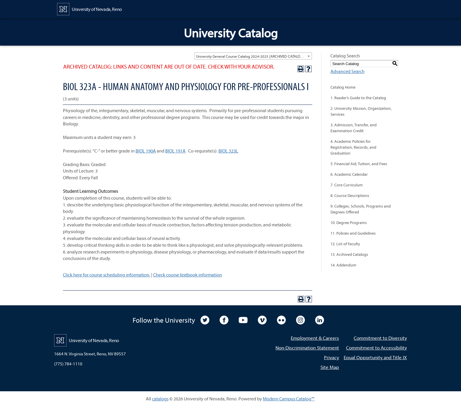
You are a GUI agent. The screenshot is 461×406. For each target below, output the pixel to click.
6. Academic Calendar (349, 174)
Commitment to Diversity (380, 338)
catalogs (160, 399)
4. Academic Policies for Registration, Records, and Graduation (353, 147)
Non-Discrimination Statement (307, 347)
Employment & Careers (315, 338)
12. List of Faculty (345, 243)
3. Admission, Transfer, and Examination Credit (353, 127)
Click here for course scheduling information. (106, 275)
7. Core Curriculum (346, 185)
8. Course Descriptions (349, 195)
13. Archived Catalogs (349, 254)
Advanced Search (347, 71)
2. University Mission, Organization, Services (361, 111)
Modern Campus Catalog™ (288, 399)
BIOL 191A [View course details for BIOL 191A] (175, 151)
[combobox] (253, 55)
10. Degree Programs (348, 222)
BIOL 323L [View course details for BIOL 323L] (228, 151)
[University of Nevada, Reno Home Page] (89, 8)
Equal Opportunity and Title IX (375, 357)
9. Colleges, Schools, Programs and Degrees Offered (360, 209)
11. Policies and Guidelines (353, 233)
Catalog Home (342, 87)
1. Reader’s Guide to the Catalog (358, 97)
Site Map (329, 367)
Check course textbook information (187, 275)
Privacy (331, 357)
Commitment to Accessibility (376, 347)
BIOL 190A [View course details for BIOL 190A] (146, 151)
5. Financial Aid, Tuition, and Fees (358, 163)
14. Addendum (343, 265)
